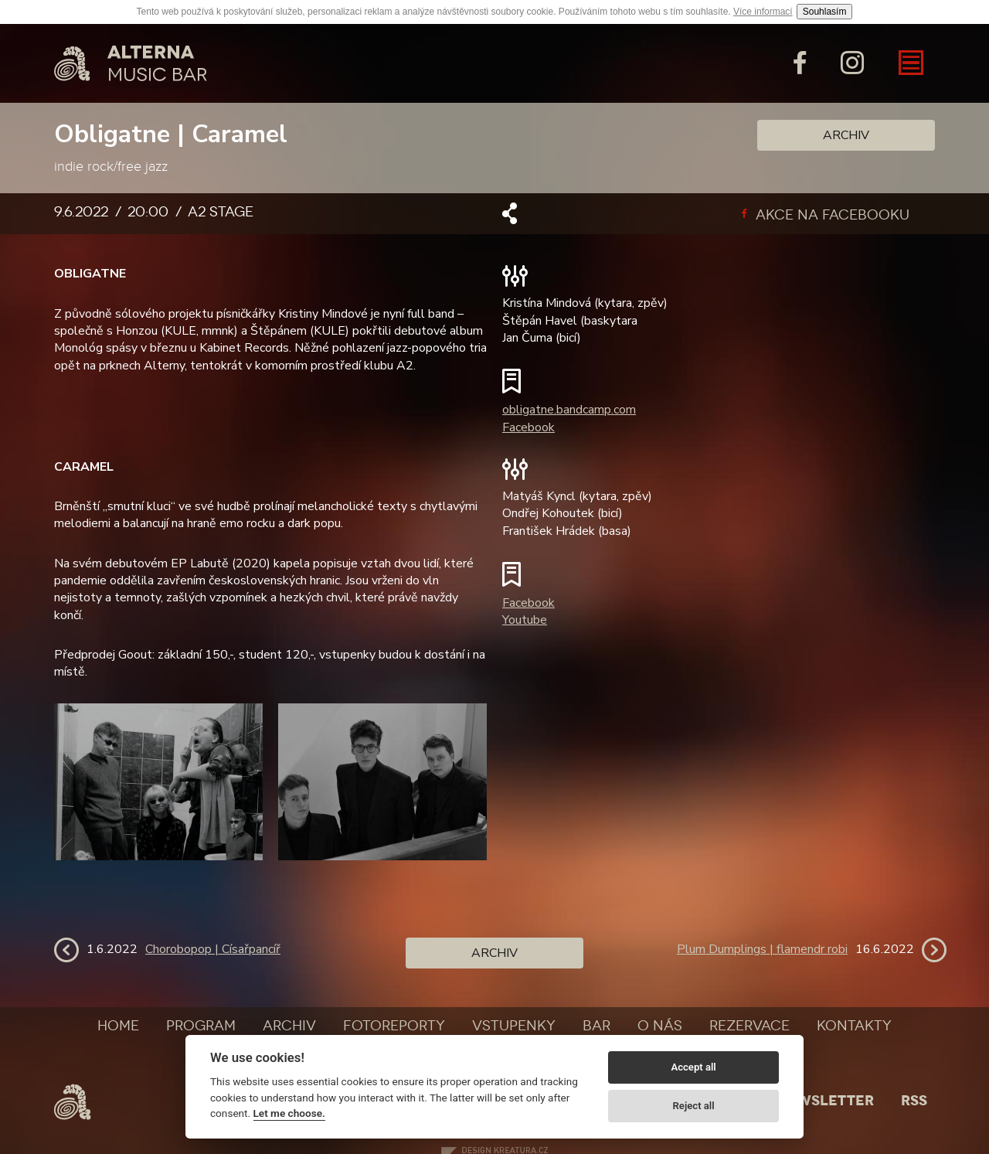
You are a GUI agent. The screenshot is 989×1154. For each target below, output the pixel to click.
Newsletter (825, 1100)
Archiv (846, 135)
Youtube (524, 619)
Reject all (694, 1105)
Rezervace (749, 1025)
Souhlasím (825, 11)
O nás (659, 1025)
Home (118, 1025)
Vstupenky (514, 1025)
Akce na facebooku (825, 214)
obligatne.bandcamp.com (569, 409)
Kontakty (854, 1025)
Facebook (528, 427)
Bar (596, 1025)
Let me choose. (289, 1113)
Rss (914, 1100)
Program (201, 1025)
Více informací (763, 11)
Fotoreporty (394, 1025)
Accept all (693, 1067)
